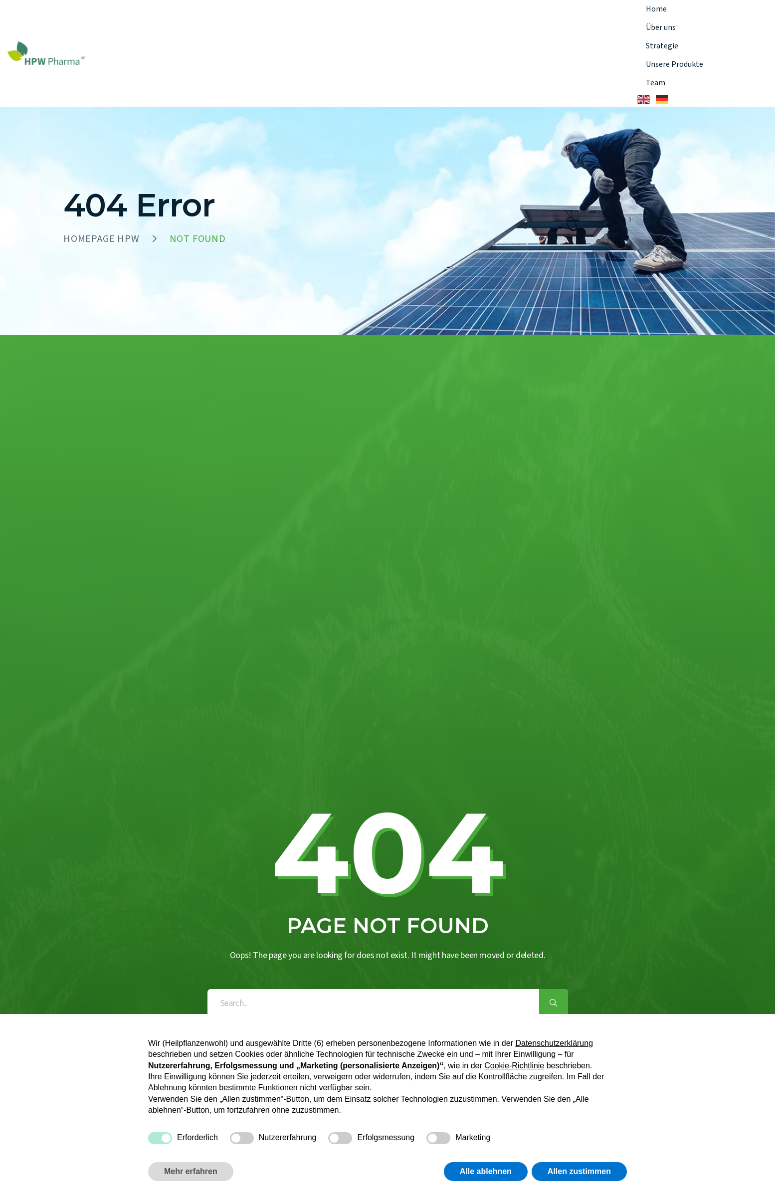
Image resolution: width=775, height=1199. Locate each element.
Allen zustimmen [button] (579, 1171)
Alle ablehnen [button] (486, 1171)
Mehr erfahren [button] (190, 1171)
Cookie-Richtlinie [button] (514, 1065)
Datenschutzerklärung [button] (554, 1043)
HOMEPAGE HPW (101, 238)
